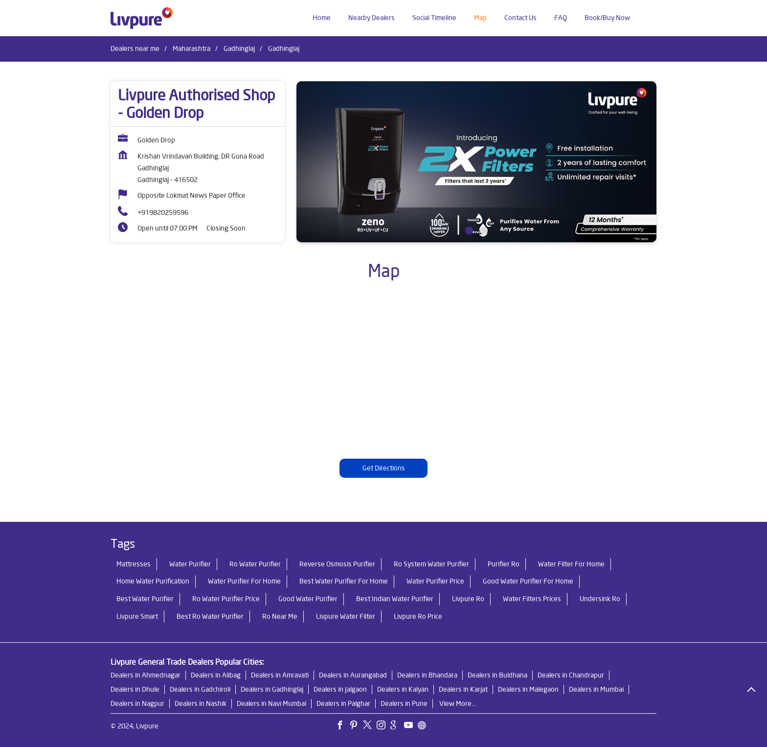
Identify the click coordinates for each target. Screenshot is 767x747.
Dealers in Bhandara (427, 675)
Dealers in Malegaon (528, 689)
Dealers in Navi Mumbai (271, 703)
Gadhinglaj (239, 48)
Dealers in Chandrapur (571, 675)
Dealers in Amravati (280, 675)
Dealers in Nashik (200, 703)
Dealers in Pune (404, 703)
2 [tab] (484, 230)
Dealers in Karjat (463, 689)
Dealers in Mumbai (596, 689)
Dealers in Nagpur (137, 703)
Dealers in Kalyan (403, 689)
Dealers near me (135, 48)
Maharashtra (191, 48)
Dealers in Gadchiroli (200, 689)
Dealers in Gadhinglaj (272, 689)
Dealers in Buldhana (497, 675)
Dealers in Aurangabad (353, 675)
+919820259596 (162, 212)
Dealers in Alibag (216, 675)
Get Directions (383, 468)
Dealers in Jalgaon (340, 689)
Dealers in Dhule (135, 689)
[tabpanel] (476, 161)
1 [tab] (469, 230)
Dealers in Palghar (343, 703)
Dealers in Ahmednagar (145, 675)
